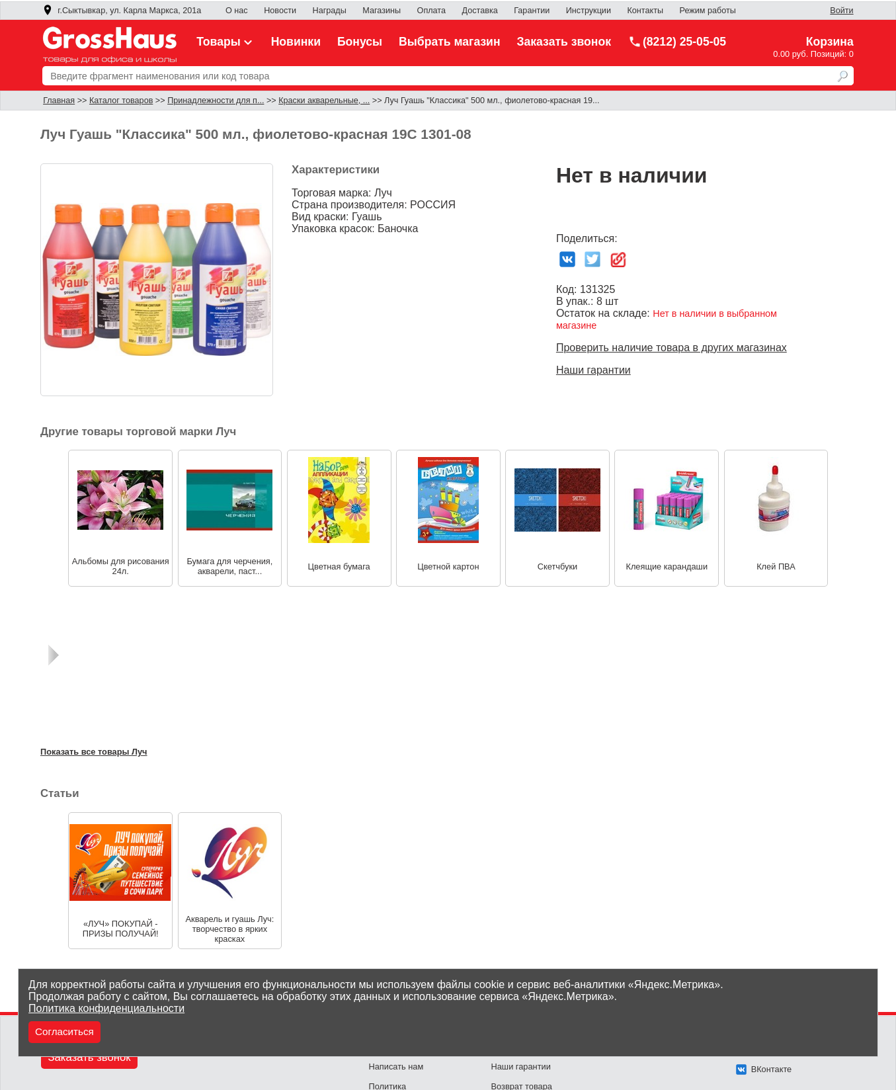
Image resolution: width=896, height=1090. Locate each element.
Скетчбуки (557, 566)
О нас (236, 10)
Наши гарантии (593, 370)
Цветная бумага (339, 566)
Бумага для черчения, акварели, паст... (229, 566)
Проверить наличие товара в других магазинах (671, 347)
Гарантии (532, 10)
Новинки (296, 41)
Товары (225, 41)
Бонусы (359, 41)
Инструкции (588, 10)
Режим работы (708, 10)
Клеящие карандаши (667, 566)
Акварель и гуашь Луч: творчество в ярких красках (230, 928)
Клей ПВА (775, 566)
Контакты (645, 10)
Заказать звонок (564, 41)
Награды (329, 10)
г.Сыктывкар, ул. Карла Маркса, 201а (121, 10)
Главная (59, 100)
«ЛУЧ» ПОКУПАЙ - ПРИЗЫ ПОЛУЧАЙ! (121, 929)
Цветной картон (448, 566)
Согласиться (64, 1031)
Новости (280, 10)
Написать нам (396, 1066)
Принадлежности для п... (215, 100)
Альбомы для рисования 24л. (120, 566)
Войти (841, 10)
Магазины (381, 10)
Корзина (830, 41)
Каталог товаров (121, 100)
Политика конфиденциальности (106, 1008)
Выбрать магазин (450, 41)
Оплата (431, 10)
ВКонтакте (764, 1069)
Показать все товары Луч (93, 752)
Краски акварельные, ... (324, 100)
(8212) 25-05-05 (677, 41)
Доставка (480, 10)
